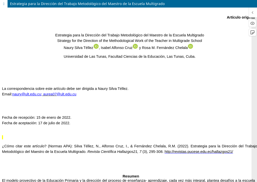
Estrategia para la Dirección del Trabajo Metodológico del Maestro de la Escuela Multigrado (87, 3)
